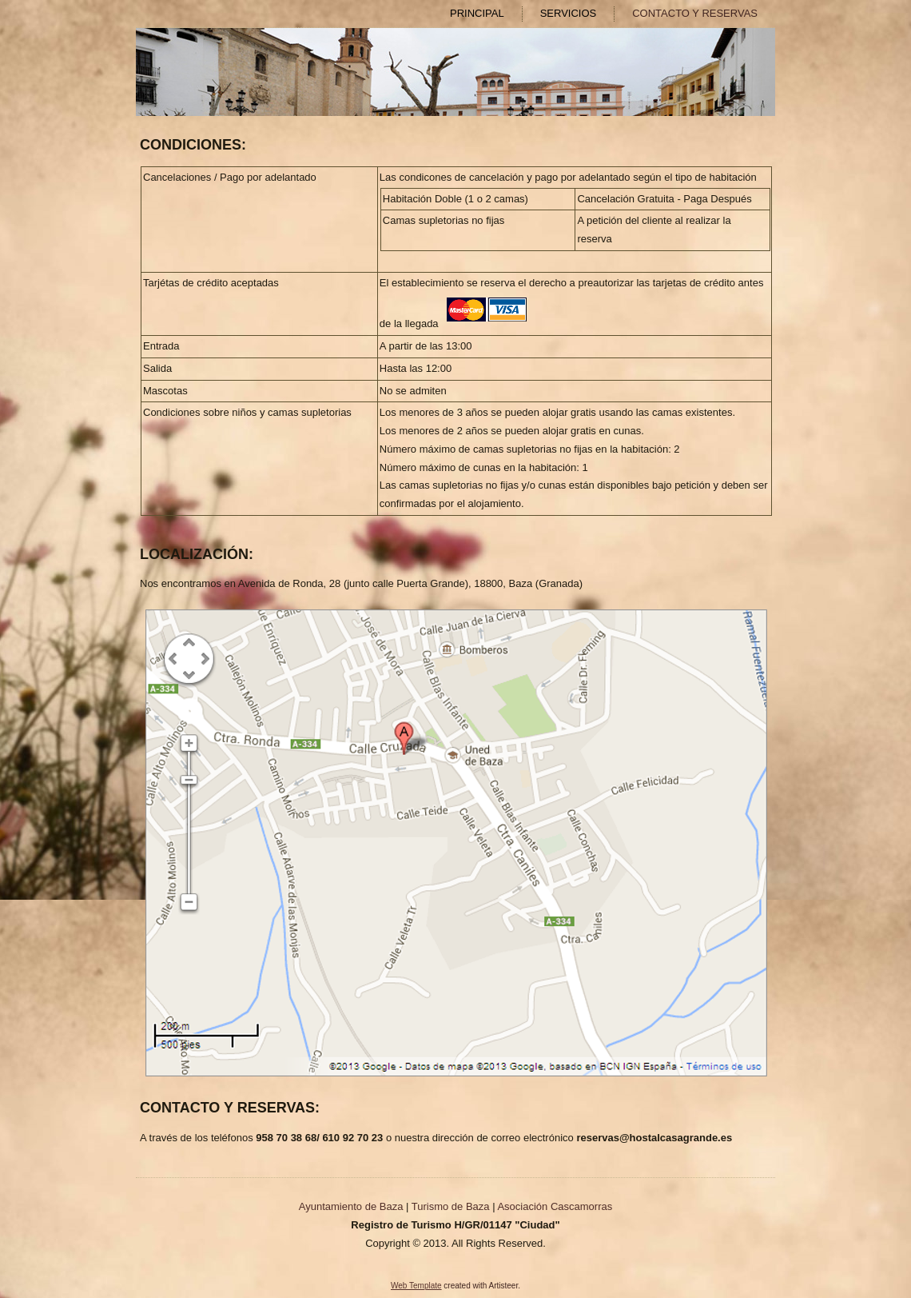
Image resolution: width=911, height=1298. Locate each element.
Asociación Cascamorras (554, 1206)
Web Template (416, 1285)
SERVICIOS (568, 13)
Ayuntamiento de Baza (351, 1206)
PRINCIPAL (477, 13)
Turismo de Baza (451, 1206)
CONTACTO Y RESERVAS (695, 13)
